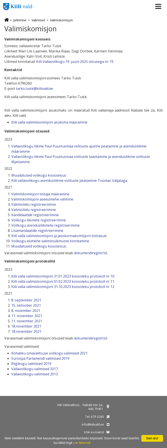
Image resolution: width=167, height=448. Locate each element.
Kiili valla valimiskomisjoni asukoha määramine (49, 122)
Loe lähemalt (81, 443)
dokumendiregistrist (90, 253)
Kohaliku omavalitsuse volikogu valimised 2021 (49, 353)
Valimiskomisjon (61, 20)
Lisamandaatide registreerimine (37, 230)
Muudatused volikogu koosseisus (38, 175)
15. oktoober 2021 (26, 305)
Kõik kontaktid (94, 432)
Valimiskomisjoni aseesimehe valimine (42, 199)
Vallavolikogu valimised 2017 (34, 368)
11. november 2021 (26, 315)
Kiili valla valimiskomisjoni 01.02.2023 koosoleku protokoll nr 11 (62, 281)
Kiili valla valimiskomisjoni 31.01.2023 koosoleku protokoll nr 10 (62, 276)
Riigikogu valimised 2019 (31, 363)
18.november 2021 (26, 326)
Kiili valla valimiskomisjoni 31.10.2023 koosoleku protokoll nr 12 (62, 286)
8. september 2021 (26, 300)
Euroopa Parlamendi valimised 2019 (40, 358)
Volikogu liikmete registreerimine (38, 220)
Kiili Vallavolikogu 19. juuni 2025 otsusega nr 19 (74, 61)
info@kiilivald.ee (93, 424)
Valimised (38, 20)
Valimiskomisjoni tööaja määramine (40, 194)
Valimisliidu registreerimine (33, 204)
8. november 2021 (25, 310)
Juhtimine (19, 20)
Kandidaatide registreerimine (35, 214)
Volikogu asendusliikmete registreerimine (45, 225)
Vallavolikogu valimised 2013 (34, 374)
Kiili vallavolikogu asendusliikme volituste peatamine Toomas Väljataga (69, 180)
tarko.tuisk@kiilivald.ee (34, 88)
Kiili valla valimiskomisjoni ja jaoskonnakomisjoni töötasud (58, 235)
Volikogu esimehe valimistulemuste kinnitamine (50, 241)
